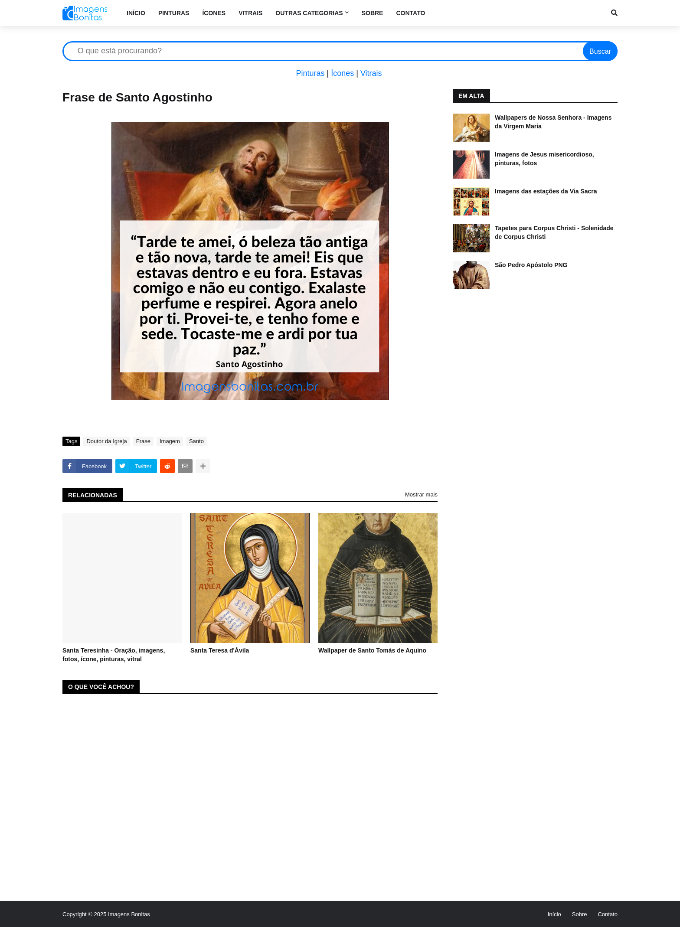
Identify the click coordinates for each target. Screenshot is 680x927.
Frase (143, 441)
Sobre (579, 914)
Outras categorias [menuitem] (309, 13)
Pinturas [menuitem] (174, 13)
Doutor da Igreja (106, 441)
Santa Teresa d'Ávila (219, 650)
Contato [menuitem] (410, 13)
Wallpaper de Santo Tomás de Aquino (372, 650)
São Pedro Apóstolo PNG (531, 264)
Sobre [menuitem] (372, 13)
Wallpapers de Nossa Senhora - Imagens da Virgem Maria (553, 122)
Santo (196, 441)
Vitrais (371, 73)
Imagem (170, 441)
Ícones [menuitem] (214, 13)
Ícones (342, 73)
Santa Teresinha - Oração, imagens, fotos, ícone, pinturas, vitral (113, 655)
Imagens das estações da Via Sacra (546, 191)
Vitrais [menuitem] (250, 13)
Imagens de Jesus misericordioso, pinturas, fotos (544, 158)
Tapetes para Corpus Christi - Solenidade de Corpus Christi (554, 232)
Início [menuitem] (136, 13)
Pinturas (310, 73)
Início (554, 914)
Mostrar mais (421, 494)
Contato (608, 914)
